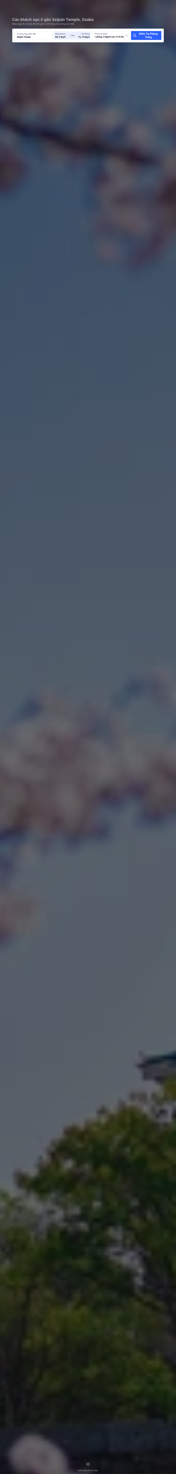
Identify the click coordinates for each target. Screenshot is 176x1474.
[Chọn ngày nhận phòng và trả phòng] (62, 35)
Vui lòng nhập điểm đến (26, 34)
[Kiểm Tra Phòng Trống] (146, 35)
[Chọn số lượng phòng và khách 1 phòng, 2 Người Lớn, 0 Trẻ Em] (111, 35)
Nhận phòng (60, 34)
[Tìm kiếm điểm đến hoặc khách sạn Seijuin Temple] (33, 35)
